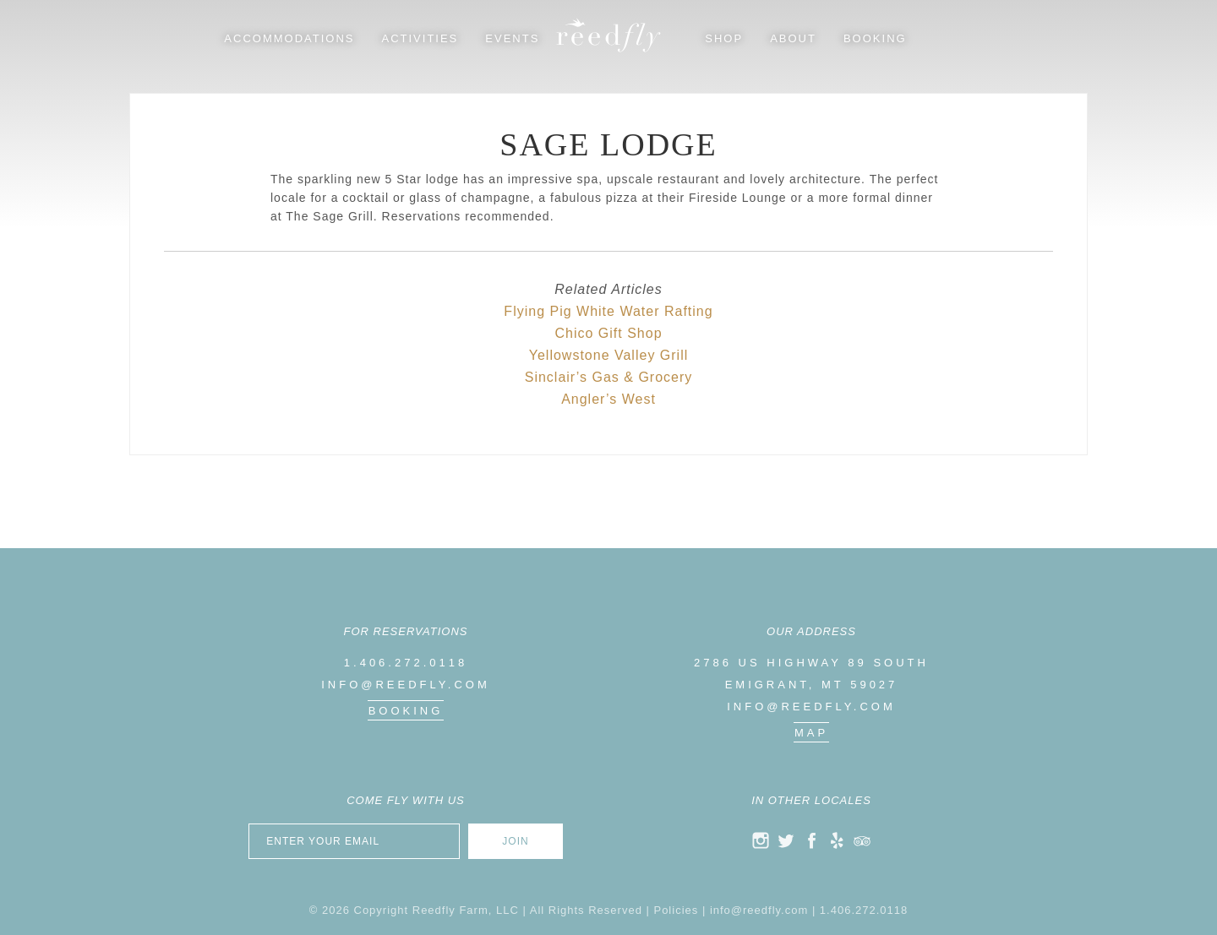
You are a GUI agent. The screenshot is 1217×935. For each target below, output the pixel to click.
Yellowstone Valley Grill (609, 355)
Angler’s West (608, 399)
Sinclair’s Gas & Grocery (609, 377)
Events (512, 38)
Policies (675, 910)
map (811, 732)
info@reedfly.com (405, 684)
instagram (760, 840)
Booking (875, 38)
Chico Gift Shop (608, 333)
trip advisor (862, 840)
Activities (420, 38)
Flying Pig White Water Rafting (608, 311)
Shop (724, 38)
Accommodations (289, 38)
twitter (786, 840)
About (793, 38)
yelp (836, 840)
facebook (811, 840)
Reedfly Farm (608, 35)
